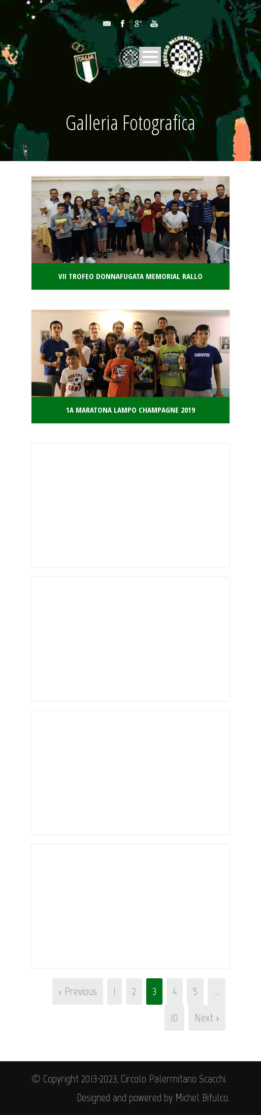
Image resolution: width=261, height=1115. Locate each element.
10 (174, 1018)
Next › (206, 1018)
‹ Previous (77, 991)
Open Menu (150, 57)
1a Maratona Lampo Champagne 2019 (130, 410)
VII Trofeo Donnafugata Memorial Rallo (130, 276)
